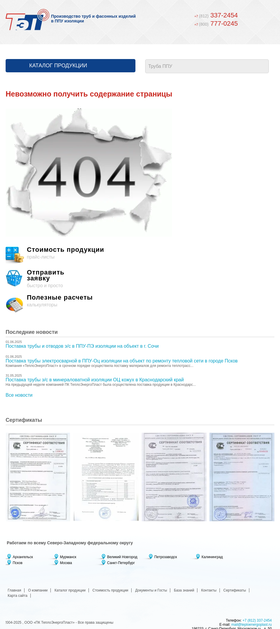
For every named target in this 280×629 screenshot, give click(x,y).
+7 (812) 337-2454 (257, 620)
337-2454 (216, 15)
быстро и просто (140, 278)
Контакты (209, 590)
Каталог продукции (58, 65)
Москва (66, 563)
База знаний (184, 590)
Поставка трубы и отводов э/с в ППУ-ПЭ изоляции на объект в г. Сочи (82, 346)
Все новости (19, 395)
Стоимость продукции (110, 590)
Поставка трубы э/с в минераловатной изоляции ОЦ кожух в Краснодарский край (95, 379)
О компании (38, 590)
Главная (14, 590)
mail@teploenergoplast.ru (251, 625)
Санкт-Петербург (121, 563)
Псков (17, 563)
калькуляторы (140, 304)
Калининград (212, 557)
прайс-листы (140, 256)
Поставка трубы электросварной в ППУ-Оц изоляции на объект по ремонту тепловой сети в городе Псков (122, 360)
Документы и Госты (151, 590)
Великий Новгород (122, 557)
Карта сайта (17, 596)
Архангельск (23, 557)
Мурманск (68, 557)
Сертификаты (234, 590)
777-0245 (216, 23)
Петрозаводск (165, 557)
